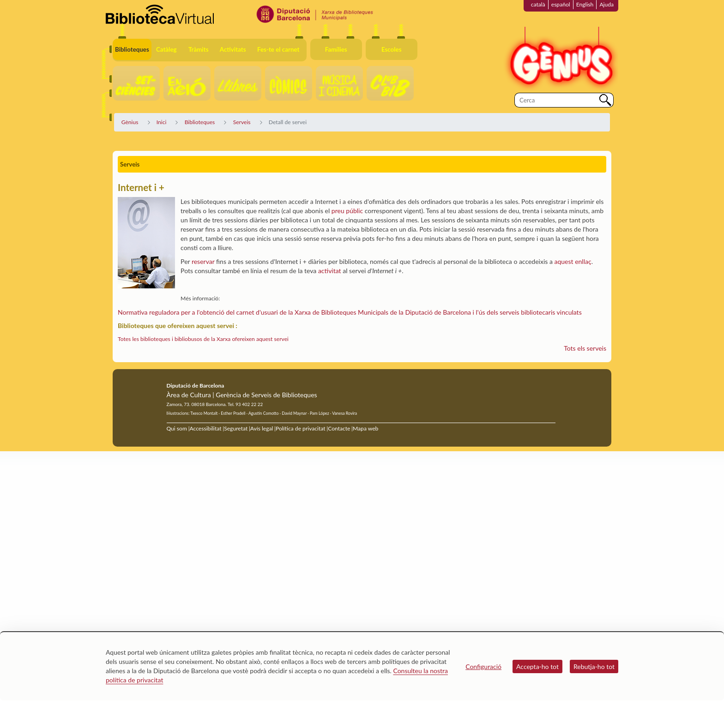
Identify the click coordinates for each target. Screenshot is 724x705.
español (560, 4)
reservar (203, 261)
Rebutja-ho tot (594, 666)
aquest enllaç (573, 261)
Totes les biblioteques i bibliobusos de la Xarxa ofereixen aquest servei (203, 338)
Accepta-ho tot (537, 666)
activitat (329, 271)
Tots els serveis (585, 348)
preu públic (347, 211)
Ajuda (606, 4)
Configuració (483, 666)
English (585, 4)
